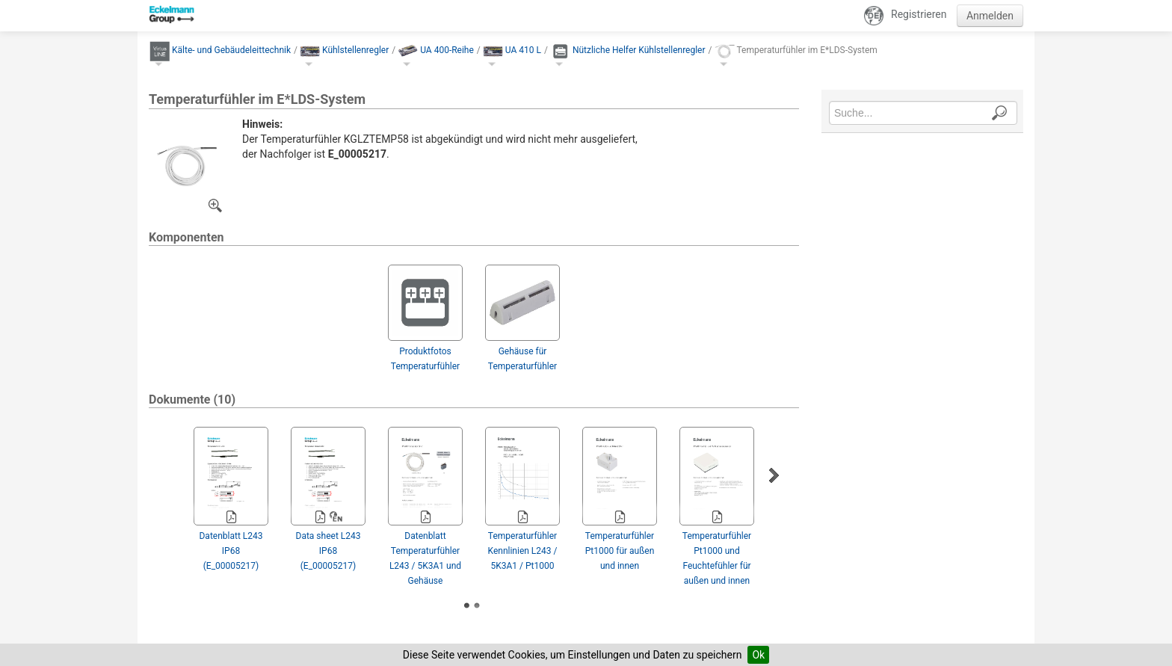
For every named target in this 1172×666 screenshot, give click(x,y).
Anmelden (990, 16)
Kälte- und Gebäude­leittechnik (231, 50)
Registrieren (918, 14)
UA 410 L (523, 50)
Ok (758, 655)
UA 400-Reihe (447, 50)
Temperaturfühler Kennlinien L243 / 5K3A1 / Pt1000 (523, 551)
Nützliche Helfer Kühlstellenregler (639, 50)
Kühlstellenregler (355, 50)
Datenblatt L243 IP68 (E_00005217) (230, 551)
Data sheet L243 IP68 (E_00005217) (328, 551)
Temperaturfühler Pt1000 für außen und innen (620, 551)
